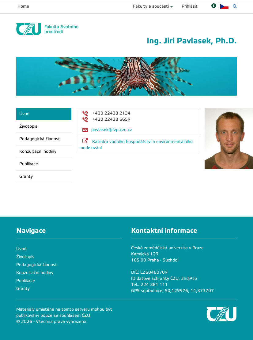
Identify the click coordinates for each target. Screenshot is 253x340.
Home (23, 6)
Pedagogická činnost (39, 139)
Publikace (28, 164)
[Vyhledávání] (235, 6)
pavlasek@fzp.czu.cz (111, 129)
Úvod (24, 114)
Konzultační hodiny (37, 151)
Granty (26, 176)
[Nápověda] (213, 6)
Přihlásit (190, 6)
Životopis (28, 126)
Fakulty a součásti (151, 6)
